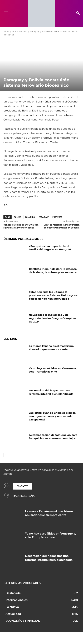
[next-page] (11, 455)
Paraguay (44, 217)
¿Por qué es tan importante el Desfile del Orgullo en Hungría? (50, 247)
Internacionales (19, 31)
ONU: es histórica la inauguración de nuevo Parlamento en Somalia (61, 226)
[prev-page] (5, 455)
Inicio (6, 31)
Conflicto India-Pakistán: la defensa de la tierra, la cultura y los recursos (53, 270)
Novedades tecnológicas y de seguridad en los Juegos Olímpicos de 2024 (52, 318)
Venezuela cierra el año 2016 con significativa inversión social (20, 226)
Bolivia (17, 217)
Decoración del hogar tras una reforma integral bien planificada (51, 392)
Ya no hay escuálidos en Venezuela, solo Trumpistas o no (53, 370)
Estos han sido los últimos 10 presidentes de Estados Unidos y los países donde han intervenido (53, 295)
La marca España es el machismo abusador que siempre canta (51, 347)
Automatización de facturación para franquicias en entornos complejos (53, 436)
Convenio (30, 217)
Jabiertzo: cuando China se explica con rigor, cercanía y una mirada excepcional (52, 416)
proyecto (57, 217)
